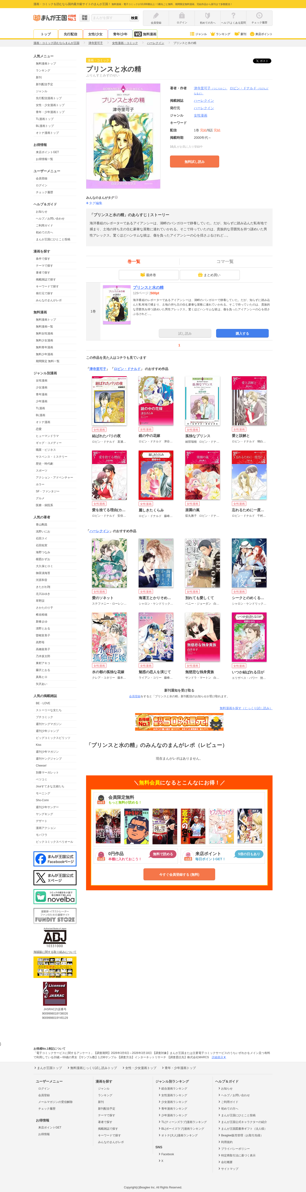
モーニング (43, 793)
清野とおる (43, 628)
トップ (46, 34)
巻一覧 (133, 261)
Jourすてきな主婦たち (50, 786)
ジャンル (198, 34)
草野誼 (40, 600)
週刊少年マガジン (47, 751)
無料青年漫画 (44, 347)
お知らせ (41, 211)
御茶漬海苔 (43, 573)
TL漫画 (40, 408)
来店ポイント (261, 34)
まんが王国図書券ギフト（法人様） (242, 1128)
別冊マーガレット (47, 772)
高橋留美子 (43, 649)
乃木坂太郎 (43, 656)
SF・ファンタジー (48, 491)
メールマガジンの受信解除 (55, 1102)
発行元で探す (44, 293)
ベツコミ (41, 779)
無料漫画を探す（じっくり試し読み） (246, 708)
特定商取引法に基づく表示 (237, 1155)
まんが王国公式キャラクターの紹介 (242, 1122)
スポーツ (41, 470)
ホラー (40, 484)
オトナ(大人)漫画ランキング (178, 1135)
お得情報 (44, 1134)
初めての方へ (44, 232)
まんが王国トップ (47, 1068)
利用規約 (225, 1142)
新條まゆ (41, 621)
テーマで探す (44, 265)
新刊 (240, 34)
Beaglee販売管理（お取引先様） (240, 1135)
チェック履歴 (44, 192)
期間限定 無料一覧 (48, 361)
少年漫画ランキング (172, 1115)
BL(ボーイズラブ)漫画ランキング (181, 1128)
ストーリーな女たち (49, 710)
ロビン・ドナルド (127, 369)
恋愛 (39, 429)
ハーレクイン (204, 108)
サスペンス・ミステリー (51, 456)
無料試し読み (195, 162)
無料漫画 (145, 34)
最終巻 (148, 274)
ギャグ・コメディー (49, 443)
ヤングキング (44, 814)
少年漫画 (41, 401)
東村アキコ (43, 663)
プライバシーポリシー (234, 1148)
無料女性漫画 (44, 333)
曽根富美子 (43, 635)
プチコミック (44, 717)
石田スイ (41, 538)
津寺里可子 (210, 88)
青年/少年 (120, 34)
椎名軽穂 (41, 614)
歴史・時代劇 (44, 463)
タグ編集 (95, 203)
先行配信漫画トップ (49, 98)
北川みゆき (43, 594)
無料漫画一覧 (44, 326)
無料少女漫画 (44, 340)
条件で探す (43, 258)
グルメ (40, 498)
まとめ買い (209, 275)
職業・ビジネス (46, 449)
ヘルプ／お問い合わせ (50, 218)
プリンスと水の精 (148, 287)
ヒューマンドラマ (47, 436)
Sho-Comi (42, 800)
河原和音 (41, 580)
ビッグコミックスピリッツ (53, 738)
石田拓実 (41, 545)
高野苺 (40, 642)
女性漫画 (41, 380)
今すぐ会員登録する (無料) (179, 874)
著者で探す (43, 272)
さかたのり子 (44, 607)
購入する (242, 333)
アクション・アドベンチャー (54, 477)
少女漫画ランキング (172, 1102)
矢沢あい (41, 684)
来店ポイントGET (47, 152)
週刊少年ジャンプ (47, 731)
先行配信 (70, 34)
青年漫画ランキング (172, 1108)
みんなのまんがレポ (49, 300)
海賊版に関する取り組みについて (54, 952)
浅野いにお (43, 531)
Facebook (166, 1154)
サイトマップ (228, 1169)
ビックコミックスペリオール (54, 841)
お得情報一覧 (44, 159)
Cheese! (41, 765)
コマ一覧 (225, 261)
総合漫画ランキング (172, 1088)
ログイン (41, 185)
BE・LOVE (43, 703)
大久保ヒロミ (44, 566)
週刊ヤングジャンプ (49, 758)
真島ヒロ (41, 677)
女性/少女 (95, 34)
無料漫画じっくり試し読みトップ (92, 1068)
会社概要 (225, 1162)
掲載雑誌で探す (46, 279)
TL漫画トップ (45, 119)
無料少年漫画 (44, 354)
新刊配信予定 (44, 84)
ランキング (220, 34)
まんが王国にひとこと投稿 (53, 239)
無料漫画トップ (46, 63)
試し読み (185, 333)
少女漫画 (41, 387)
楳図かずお (43, 559)
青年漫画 (41, 394)
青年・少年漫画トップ (50, 112)
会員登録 (41, 178)
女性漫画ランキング (172, 1095)
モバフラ (41, 835)
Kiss (38, 744)
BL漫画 (40, 415)
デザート (41, 821)
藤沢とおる (43, 670)
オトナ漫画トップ (47, 132)
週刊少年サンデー (47, 807)
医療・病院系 (44, 505)
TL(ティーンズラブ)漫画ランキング (182, 1122)
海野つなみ (43, 552)
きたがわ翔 (43, 587)
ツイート (264, 61)
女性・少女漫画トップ (50, 105)
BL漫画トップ (45, 126)
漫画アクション (46, 828)
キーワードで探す (47, 286)
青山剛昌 (41, 524)
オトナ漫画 (43, 422)
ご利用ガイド (44, 225)
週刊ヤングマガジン (49, 724)
